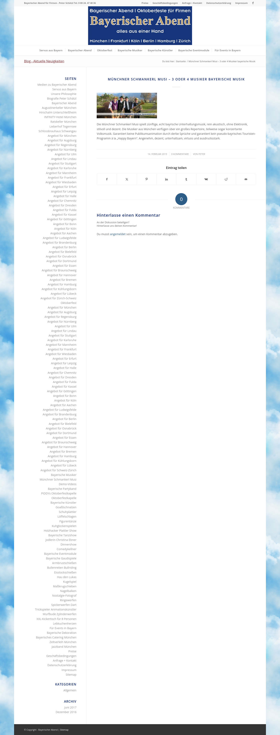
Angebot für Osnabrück (61, 256)
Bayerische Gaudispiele (61, 558)
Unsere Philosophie (63, 94)
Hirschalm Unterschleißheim (57, 112)
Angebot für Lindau (64, 159)
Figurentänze (67, 521)
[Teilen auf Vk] (206, 179)
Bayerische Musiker (63, 475)
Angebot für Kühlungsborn (59, 289)
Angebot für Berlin (64, 247)
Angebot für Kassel (64, 214)
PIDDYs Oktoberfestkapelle (58, 493)
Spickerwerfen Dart (63, 605)
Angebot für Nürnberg (61, 149)
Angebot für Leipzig (63, 191)
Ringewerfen (68, 600)
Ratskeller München (63, 122)
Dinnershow (68, 544)
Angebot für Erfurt (64, 187)
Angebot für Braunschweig (59, 270)
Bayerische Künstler (63, 502)
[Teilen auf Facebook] (107, 179)
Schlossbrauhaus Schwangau (57, 131)
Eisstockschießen (65, 572)
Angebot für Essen (64, 266)
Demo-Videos (67, 484)
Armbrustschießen (64, 563)
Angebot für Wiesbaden (61, 182)
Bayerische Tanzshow (62, 535)
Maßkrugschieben (64, 586)
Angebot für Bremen (63, 280)
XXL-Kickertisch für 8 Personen (56, 619)
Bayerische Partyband (62, 489)
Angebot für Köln (65, 229)
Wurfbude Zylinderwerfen (60, 614)
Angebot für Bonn (64, 224)
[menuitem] (145, 3)
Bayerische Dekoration (61, 633)
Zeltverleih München (63, 642)
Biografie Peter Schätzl (61, 98)
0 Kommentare (180, 153)
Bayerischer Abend (64, 103)
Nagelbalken (68, 591)
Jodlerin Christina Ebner (60, 540)
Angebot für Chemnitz (62, 201)
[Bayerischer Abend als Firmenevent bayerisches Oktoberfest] (140, 25)
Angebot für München (62, 136)
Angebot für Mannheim (61, 173)
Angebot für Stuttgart (63, 163)
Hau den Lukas (66, 577)
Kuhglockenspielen (64, 526)
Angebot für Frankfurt (62, 177)
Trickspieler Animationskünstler (56, 609)
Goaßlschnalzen (66, 507)
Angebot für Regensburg (60, 145)
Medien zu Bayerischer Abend (56, 84)
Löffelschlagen (66, 516)
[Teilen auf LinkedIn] (166, 179)
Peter (201, 153)
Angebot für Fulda (64, 210)
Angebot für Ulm (65, 154)
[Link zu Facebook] (253, 3)
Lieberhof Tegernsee (62, 126)
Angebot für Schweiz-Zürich (59, 470)
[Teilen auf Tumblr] (186, 179)
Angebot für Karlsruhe (61, 168)
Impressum (241, 2)
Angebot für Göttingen (61, 219)
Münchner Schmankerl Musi (58, 479)
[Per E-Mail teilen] (246, 179)
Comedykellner (66, 549)
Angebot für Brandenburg (59, 242)
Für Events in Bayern (63, 628)
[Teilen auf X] (127, 179)
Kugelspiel (69, 582)
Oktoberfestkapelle (64, 498)
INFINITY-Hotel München (60, 117)
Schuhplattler (67, 512)
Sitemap (71, 674)
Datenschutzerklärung (218, 2)
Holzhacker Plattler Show (60, 530)
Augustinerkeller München (59, 108)
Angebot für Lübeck (64, 293)
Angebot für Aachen (63, 233)
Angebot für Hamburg (62, 284)
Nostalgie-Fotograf (64, 595)
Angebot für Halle (64, 196)
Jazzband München (64, 647)
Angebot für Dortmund (61, 261)
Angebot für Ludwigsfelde (59, 238)
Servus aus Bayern (64, 89)
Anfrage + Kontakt (192, 2)
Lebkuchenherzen (65, 623)
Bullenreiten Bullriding (62, 567)
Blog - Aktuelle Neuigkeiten (44, 61)
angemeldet (118, 234)
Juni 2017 (70, 707)
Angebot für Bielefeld (62, 252)
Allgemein (70, 690)
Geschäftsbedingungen (165, 2)
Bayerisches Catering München (56, 637)
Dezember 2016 (66, 712)
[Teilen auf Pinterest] (147, 179)
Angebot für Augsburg (62, 140)
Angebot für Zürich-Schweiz (59, 298)
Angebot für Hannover (61, 275)
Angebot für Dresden (63, 205)
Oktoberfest (68, 303)
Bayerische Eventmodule (60, 554)
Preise (145, 2)
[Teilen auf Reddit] (226, 179)
